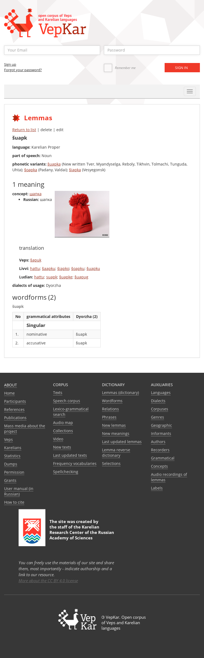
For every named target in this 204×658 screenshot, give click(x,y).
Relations (110, 408)
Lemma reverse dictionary (116, 452)
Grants (10, 480)
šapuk (35, 260)
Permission (14, 472)
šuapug (81, 277)
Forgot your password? (23, 69)
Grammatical (162, 458)
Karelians (12, 447)
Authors (158, 441)
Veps (8, 439)
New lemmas (114, 425)
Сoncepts (159, 466)
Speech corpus (66, 400)
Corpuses (159, 408)
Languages (161, 392)
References (14, 409)
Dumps (10, 464)
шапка (36, 193)
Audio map (63, 422)
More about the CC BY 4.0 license (48, 580)
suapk (51, 277)
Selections (111, 463)
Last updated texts (70, 455)
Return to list (24, 129)
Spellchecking (65, 471)
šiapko (63, 268)
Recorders (160, 449)
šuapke (65, 277)
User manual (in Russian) (18, 491)
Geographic (161, 425)
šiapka (75, 169)
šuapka (54, 164)
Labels (157, 488)
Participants (15, 401)
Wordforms (112, 400)
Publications (15, 417)
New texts (62, 447)
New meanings (115, 433)
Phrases (109, 417)
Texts (57, 392)
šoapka (30, 169)
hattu (35, 268)
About (10, 384)
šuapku (93, 268)
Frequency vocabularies (75, 463)
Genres (157, 417)
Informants (161, 433)
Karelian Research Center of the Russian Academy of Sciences (81, 532)
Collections (63, 430)
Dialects (158, 400)
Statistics (12, 455)
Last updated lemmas (122, 441)
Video (58, 438)
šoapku (77, 268)
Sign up (10, 64)
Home (9, 393)
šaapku (48, 268)
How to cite (14, 502)
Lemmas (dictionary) (120, 392)
